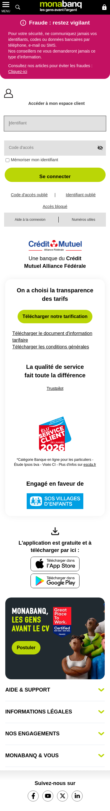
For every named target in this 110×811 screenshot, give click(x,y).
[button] (55, 175)
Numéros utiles (83, 220)
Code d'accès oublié (29, 194)
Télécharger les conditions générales (55, 347)
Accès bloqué (55, 206)
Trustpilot (55, 388)
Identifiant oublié (81, 194)
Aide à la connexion (30, 220)
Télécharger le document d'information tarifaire (52, 337)
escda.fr (90, 465)
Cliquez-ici (17, 71)
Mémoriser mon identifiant (34, 159)
